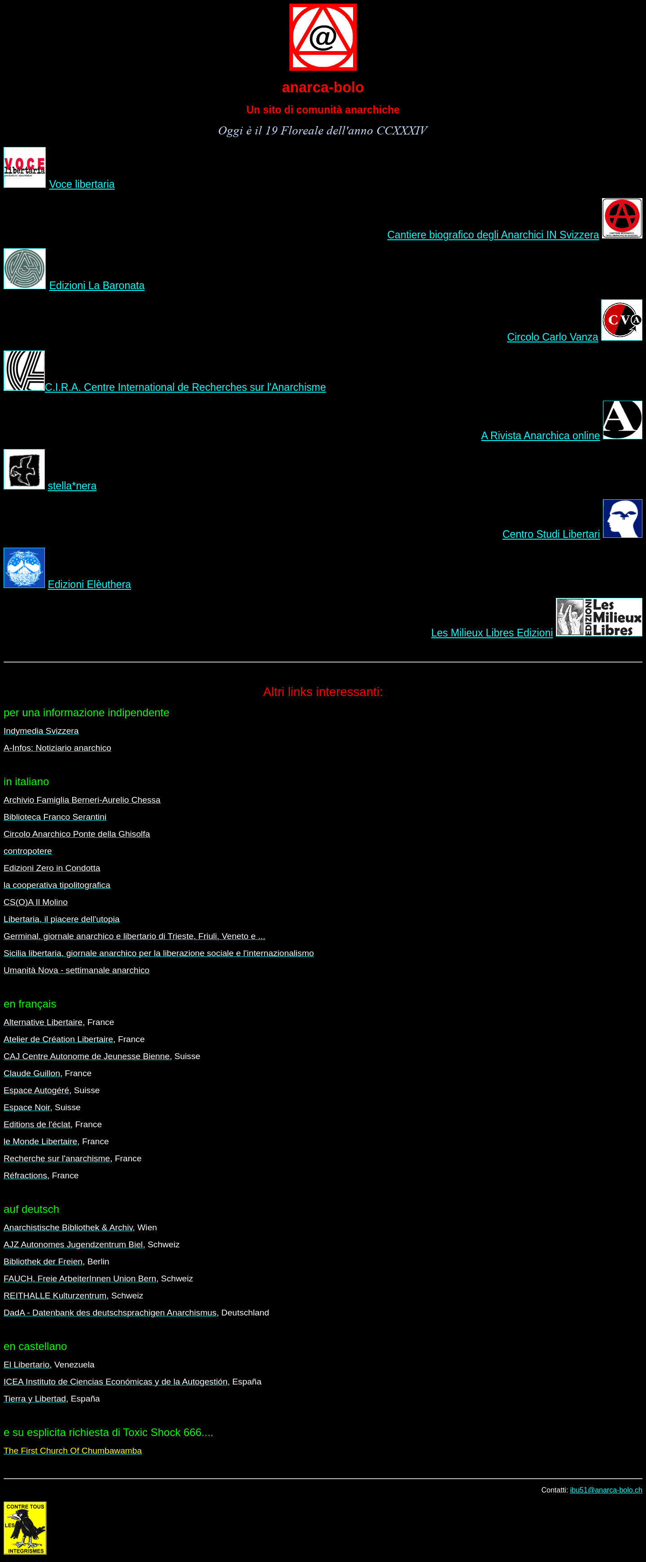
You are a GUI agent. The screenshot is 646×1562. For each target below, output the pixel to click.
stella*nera (72, 486)
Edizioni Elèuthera (89, 584)
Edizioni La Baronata (97, 285)
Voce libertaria (82, 184)
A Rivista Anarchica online (540, 435)
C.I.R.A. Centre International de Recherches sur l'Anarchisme (185, 387)
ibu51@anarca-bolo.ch (606, 1490)
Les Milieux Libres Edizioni (492, 633)
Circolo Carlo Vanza (552, 337)
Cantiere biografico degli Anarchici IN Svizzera (493, 235)
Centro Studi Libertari (551, 534)
